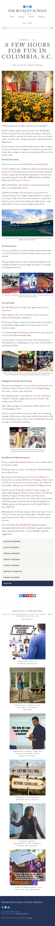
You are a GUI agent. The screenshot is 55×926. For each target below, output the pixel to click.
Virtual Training (11, 565)
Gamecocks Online (44, 250)
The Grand (23, 185)
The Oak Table (7, 307)
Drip (13, 416)
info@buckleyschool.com (22, 913)
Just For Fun (22, 65)
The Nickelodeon (45, 469)
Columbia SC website (28, 525)
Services (31, 17)
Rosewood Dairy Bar (22, 335)
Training (21, 17)
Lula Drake (27, 406)
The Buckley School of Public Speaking (22, 902)
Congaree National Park (30, 196)
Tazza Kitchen (7, 343)
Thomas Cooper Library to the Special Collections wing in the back (27, 494)
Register (7, 583)
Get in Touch (27, 23)
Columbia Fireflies (9, 265)
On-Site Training (11, 547)
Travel (14, 65)
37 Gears (30, 918)
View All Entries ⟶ (27, 619)
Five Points (17, 413)
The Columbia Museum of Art (27, 462)
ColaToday (30, 528)
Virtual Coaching (12, 553)
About (12, 17)
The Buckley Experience (35, 65)
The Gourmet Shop (9, 322)
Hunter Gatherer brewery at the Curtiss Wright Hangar (27, 388)
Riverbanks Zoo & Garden (12, 512)
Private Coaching (12, 559)
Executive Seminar (12, 541)
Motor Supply (7, 315)
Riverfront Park (29, 169)
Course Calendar (12, 577)
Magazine (41, 17)
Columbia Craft (42, 399)
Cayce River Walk (25, 177)
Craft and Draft (42, 396)
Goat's (26, 419)
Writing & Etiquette (13, 571)
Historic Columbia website (36, 480)
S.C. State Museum (38, 477)
